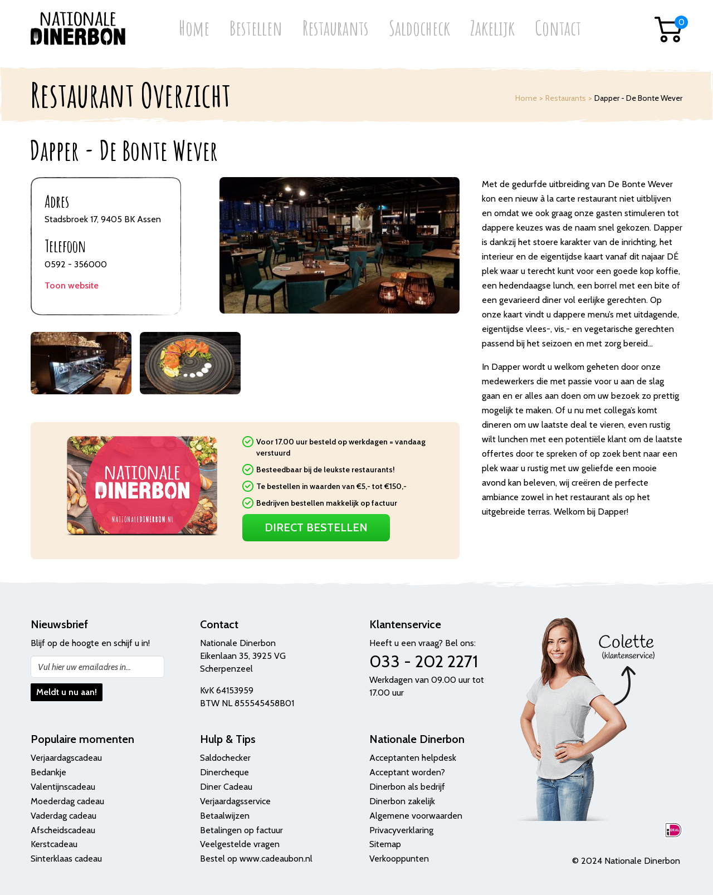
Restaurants (335, 29)
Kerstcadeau (54, 844)
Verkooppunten (399, 858)
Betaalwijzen (225, 815)
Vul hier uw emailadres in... (84, 667)
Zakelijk (492, 29)
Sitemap (385, 844)
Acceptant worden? (407, 772)
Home (194, 29)
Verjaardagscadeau (66, 757)
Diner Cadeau (226, 786)
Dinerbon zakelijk (402, 801)
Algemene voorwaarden (415, 815)
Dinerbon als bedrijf (407, 786)
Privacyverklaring (401, 830)
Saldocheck (419, 29)
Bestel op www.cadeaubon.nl (256, 858)
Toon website (72, 285)
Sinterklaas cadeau (66, 858)
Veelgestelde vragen (240, 844)
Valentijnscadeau (63, 786)
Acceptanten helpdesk (412, 757)
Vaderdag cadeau (63, 815)
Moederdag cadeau (67, 801)
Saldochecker (225, 757)
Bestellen (255, 29)
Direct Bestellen (316, 527)
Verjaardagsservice (235, 801)
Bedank (45, 772)
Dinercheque (224, 772)
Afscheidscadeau (63, 830)
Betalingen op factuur (241, 830)
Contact (558, 29)
